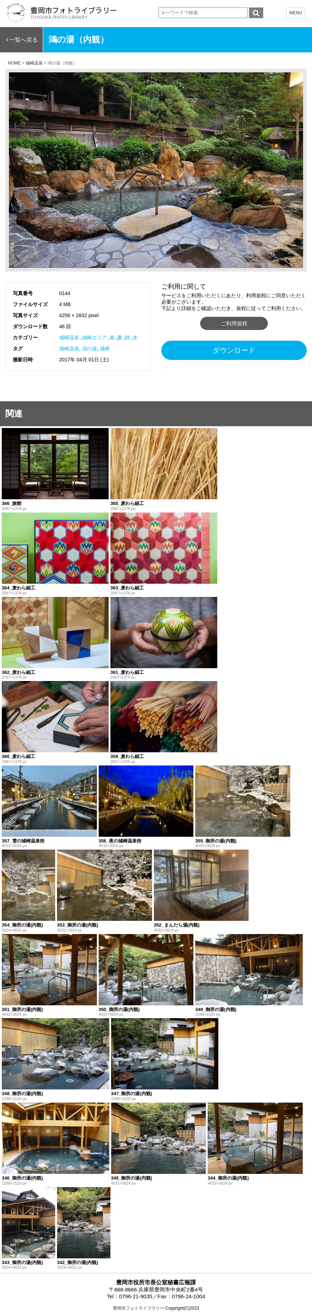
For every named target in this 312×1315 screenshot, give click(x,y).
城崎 (105, 348)
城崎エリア (94, 337)
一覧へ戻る (23, 40)
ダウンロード (234, 350)
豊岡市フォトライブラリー (138, 1308)
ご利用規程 (234, 323)
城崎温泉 (69, 337)
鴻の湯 (89, 348)
